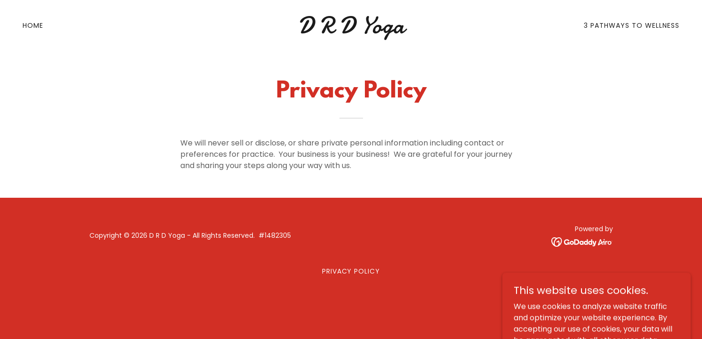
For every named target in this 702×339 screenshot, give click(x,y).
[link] (351, 30)
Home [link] (33, 25)
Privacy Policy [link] (351, 271)
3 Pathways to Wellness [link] (631, 25)
